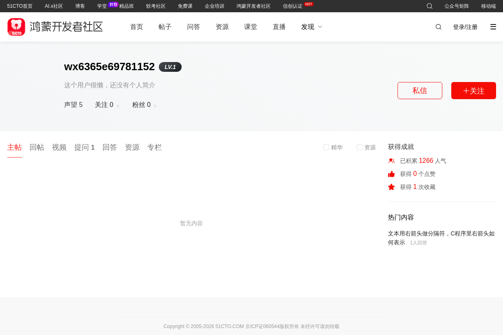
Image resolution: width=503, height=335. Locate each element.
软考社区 (156, 6)
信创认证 (293, 4)
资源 (222, 26)
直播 (279, 26)
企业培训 (214, 6)
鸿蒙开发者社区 (254, 6)
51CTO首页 (20, 6)
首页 (136, 26)
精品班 (126, 6)
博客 (80, 6)
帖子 (165, 26)
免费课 (185, 6)
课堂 (250, 26)
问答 (193, 26)
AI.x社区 (54, 6)
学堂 (102, 4)
